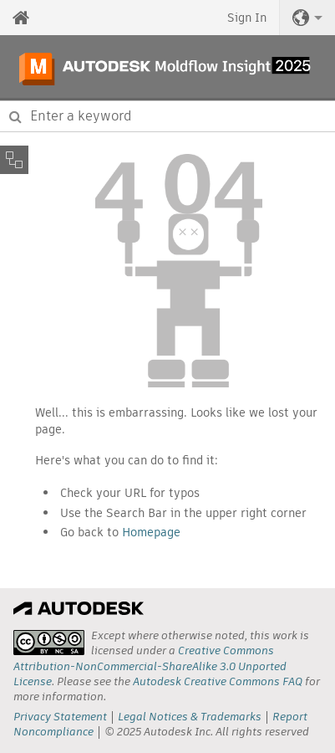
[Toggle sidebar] (14, 160)
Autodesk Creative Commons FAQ (217, 681)
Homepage (151, 532)
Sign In (246, 17)
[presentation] (48, 642)
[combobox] (167, 116)
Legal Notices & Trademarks (189, 717)
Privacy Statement (60, 717)
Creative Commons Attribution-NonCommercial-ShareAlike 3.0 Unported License (150, 666)
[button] (307, 17)
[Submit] (15, 116)
